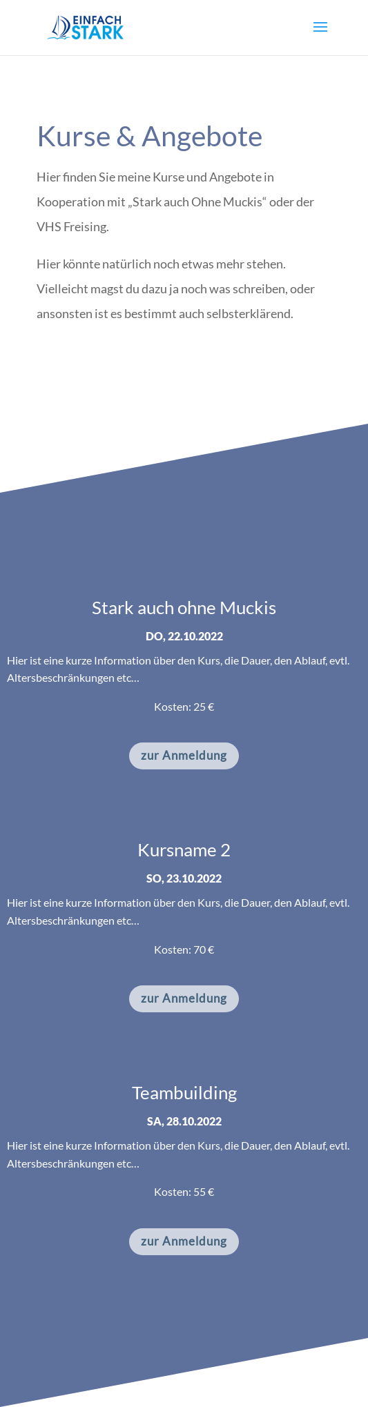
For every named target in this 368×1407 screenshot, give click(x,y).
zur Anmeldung (184, 755)
